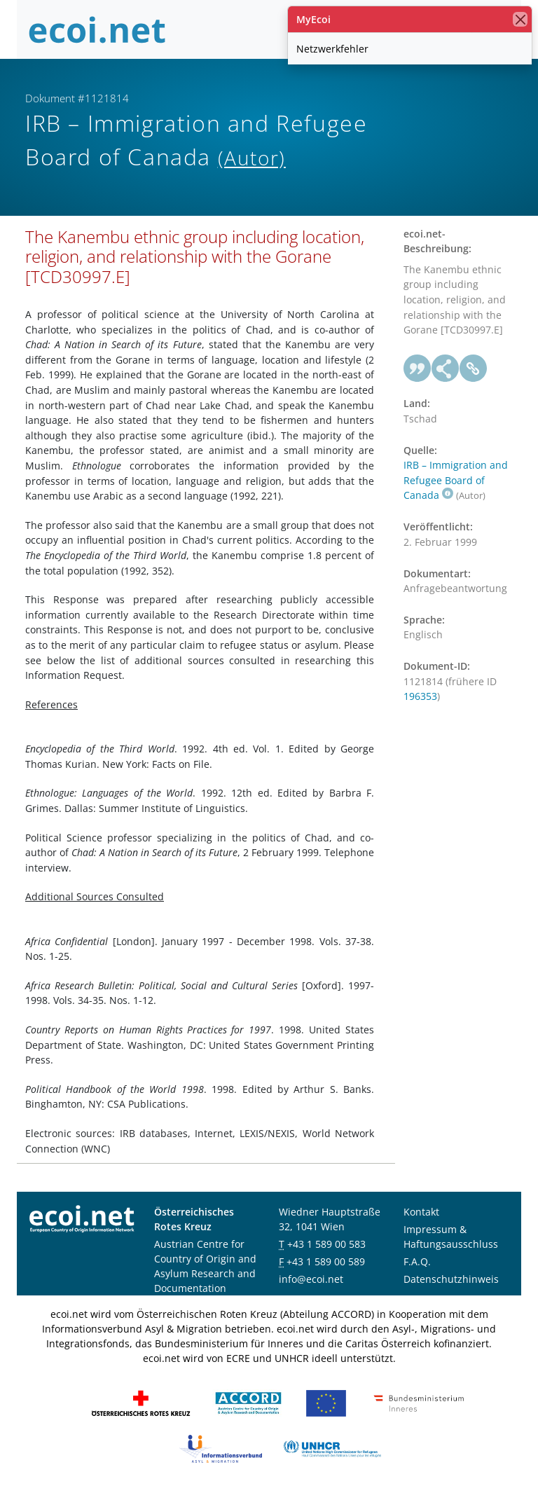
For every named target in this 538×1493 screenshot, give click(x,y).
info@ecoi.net (311, 1279)
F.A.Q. (417, 1261)
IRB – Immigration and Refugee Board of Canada (456, 480)
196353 (420, 696)
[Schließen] (520, 19)
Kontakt (421, 1211)
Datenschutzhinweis (451, 1279)
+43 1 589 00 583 (326, 1244)
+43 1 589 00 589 (326, 1261)
